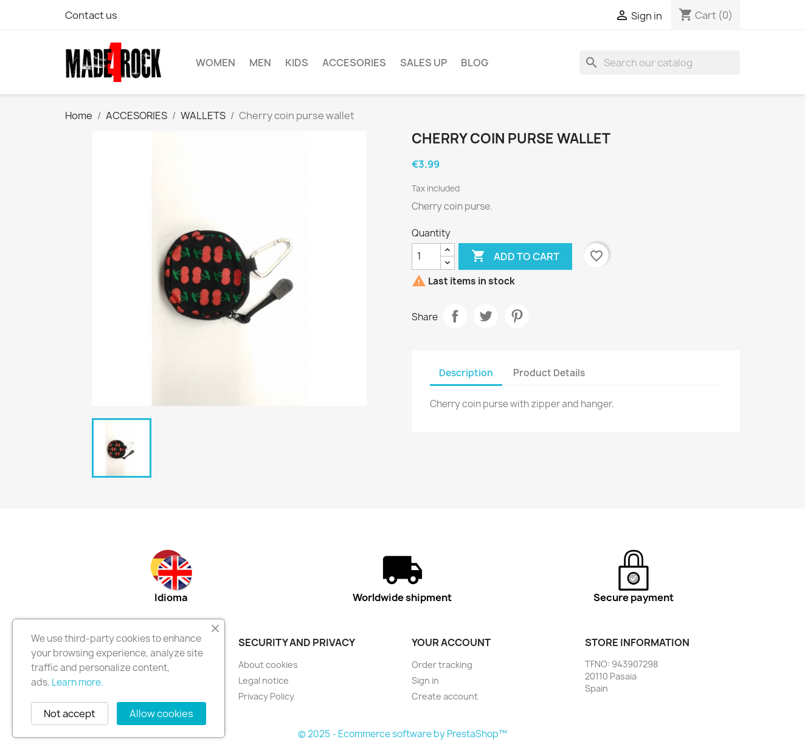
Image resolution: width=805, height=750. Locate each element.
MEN (260, 62)
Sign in (425, 680)
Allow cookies (161, 713)
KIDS (296, 62)
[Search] (659, 62)
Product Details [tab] (549, 372)
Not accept (69, 713)
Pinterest (517, 316)
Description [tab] (466, 372)
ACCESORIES (354, 62)
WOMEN (215, 62)
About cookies (268, 664)
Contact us (91, 15)
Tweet (486, 316)
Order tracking (442, 664)
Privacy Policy (266, 696)
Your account (451, 642)
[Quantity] (426, 256)
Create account (445, 696)
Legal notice (263, 680)
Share (455, 316)
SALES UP (423, 62)
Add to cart (515, 256)
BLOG (474, 62)
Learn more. (77, 682)
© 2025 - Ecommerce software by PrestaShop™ (402, 734)
